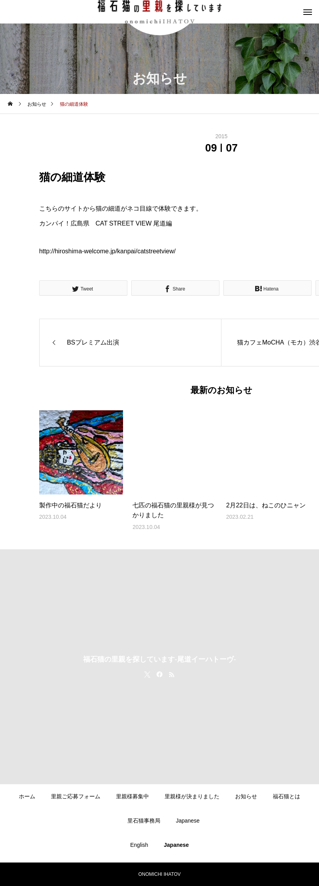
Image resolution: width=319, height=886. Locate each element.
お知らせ (246, 796)
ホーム (27, 796)
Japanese (188, 820)
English (139, 845)
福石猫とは (286, 796)
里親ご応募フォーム (75, 796)
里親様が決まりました (192, 796)
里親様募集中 (132, 796)
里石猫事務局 (143, 820)
